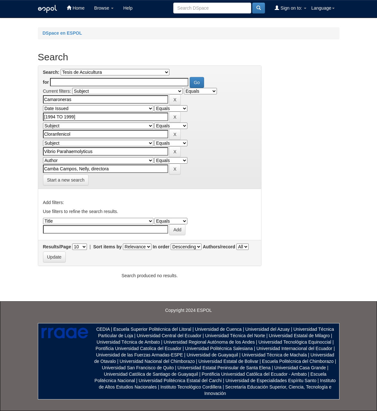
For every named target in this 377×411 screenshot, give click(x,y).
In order (161, 246)
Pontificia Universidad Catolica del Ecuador (139, 348)
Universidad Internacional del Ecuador (294, 348)
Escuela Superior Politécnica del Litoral (152, 329)
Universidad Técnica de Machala (274, 354)
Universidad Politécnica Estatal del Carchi (180, 380)
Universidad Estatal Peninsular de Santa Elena (223, 367)
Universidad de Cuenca (218, 329)
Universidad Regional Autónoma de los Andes (209, 342)
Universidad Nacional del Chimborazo (157, 361)
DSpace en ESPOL (62, 33)
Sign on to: (290, 8)
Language (322, 8)
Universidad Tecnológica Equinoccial (294, 342)
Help (128, 8)
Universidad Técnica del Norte (235, 335)
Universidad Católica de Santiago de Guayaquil (151, 374)
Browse (104, 8)
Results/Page (57, 246)
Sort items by (107, 246)
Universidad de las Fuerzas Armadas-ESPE (139, 354)
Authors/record (219, 246)
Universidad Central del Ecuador (169, 335)
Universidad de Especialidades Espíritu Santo (271, 380)
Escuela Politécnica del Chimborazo (298, 361)
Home (75, 8)
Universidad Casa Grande (300, 367)
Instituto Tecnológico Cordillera (190, 387)
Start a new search (66, 180)
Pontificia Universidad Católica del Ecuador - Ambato (254, 374)
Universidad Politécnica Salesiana (219, 348)
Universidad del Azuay (267, 329)
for (46, 82)
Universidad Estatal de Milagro (299, 335)
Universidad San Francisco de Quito (138, 367)
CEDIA (103, 329)
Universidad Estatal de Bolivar (228, 361)
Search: (51, 72)
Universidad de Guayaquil (212, 354)
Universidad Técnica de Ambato (128, 342)
